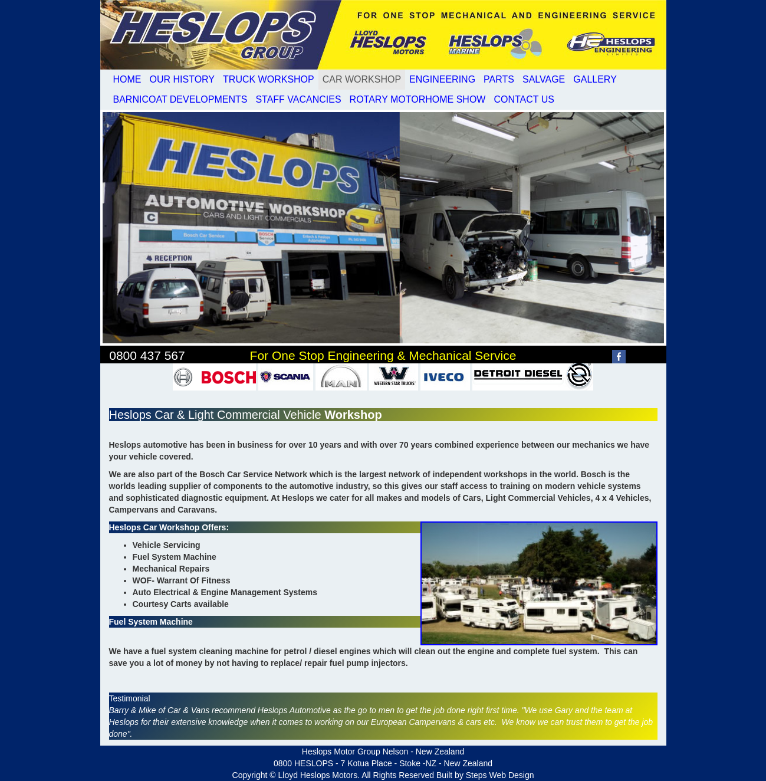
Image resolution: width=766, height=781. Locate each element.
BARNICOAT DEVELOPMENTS (180, 99)
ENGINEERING (442, 79)
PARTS (499, 79)
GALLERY (595, 79)
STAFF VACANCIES (298, 99)
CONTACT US (524, 99)
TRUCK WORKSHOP (268, 79)
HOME (127, 79)
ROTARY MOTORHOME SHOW (418, 99)
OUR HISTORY (182, 79)
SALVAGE (543, 79)
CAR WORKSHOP (362, 79)
